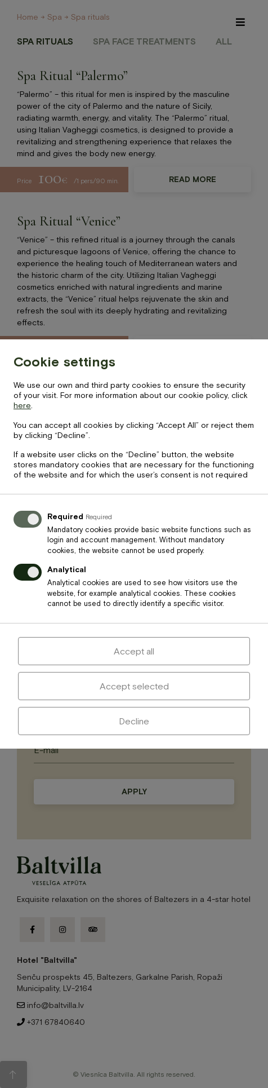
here (22, 405)
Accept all (134, 651)
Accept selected (134, 686)
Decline (134, 721)
